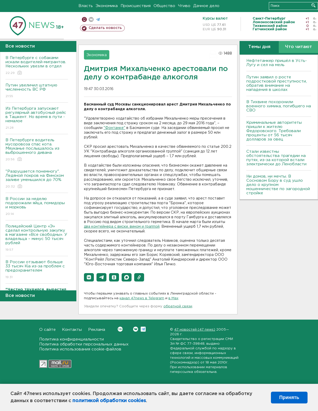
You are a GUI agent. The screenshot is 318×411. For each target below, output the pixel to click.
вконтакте (91, 19)
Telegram (143, 329)
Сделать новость (105, 28)
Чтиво (184, 6)
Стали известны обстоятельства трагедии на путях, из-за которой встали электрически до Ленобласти (276, 158)
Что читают (298, 47)
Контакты (72, 329)
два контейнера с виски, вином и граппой (122, 226)
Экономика (107, 6)
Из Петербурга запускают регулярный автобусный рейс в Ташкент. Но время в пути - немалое (36, 118)
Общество (164, 6)
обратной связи (177, 306)
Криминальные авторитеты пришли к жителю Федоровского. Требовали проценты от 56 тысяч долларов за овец (274, 131)
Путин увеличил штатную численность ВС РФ (36, 91)
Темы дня (259, 47)
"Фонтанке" (114, 128)
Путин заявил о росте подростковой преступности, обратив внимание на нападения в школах (276, 83)
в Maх (173, 298)
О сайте (47, 329)
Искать (313, 5)
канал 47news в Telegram (142, 298)
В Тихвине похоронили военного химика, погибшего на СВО (278, 106)
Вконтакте (120, 329)
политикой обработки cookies (109, 401)
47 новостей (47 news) (194, 329)
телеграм (97, 19)
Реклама (96, 329)
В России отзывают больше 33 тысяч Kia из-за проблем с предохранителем (36, 269)
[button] (89, 277)
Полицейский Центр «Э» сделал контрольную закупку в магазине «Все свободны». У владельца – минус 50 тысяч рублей (36, 238)
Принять (289, 397)
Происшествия (136, 6)
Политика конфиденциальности (71, 339)
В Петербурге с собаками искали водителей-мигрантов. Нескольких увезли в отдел (36, 65)
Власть (85, 6)
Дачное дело (206, 6)
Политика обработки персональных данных (84, 344)
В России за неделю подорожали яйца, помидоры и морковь (36, 206)
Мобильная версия (84, 19)
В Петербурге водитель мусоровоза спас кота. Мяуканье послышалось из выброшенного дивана (36, 150)
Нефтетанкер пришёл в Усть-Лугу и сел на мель (276, 63)
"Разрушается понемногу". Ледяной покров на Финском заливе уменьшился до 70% (36, 179)
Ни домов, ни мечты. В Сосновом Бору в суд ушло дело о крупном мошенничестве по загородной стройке (278, 185)
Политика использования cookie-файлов (80, 349)
